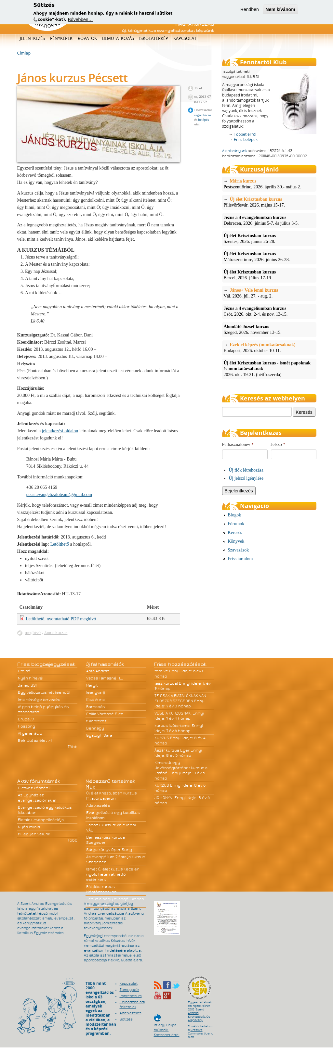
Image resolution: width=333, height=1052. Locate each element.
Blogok (234, 515)
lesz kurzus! (166, 683)
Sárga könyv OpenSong (109, 849)
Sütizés (126, 1019)
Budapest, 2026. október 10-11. (269, 347)
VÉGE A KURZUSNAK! (173, 713)
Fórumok (236, 523)
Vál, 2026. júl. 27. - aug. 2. (269, 292)
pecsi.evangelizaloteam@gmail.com (59, 494)
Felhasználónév (238, 444)
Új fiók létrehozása (246, 470)
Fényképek (61, 38)
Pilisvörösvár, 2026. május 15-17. (269, 202)
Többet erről (245, 134)
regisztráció (202, 115)
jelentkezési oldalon (60, 430)
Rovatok (87, 38)
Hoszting (26, 726)
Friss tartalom (240, 558)
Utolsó (24, 671)
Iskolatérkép (153, 38)
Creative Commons (195, 1031)
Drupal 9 (26, 719)
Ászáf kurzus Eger (172, 750)
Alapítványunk (234, 151)
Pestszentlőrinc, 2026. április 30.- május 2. (269, 183)
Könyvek (236, 541)
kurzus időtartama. (172, 725)
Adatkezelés (98, 805)
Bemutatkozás (118, 38)
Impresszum (131, 996)
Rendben (249, 8)
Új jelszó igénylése (246, 478)
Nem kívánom (280, 8)
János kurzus (56, 632)
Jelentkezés (32, 38)
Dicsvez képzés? (34, 788)
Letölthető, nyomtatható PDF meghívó (61, 618)
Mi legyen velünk (34, 834)
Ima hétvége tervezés (39, 699)
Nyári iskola (29, 827)
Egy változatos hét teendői (44, 692)
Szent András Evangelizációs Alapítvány (199, 1015)
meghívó (33, 632)
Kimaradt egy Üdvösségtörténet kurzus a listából (180, 767)
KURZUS (161, 738)
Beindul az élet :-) (35, 740)
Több (72, 746)
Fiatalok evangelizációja (41, 820)
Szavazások (238, 550)
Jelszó (278, 444)
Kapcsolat (184, 38)
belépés (203, 119)
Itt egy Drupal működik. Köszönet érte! (167, 1027)
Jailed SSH (28, 685)
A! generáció (30, 733)
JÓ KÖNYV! (163, 797)
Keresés (235, 532)
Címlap (24, 53)
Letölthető (59, 544)
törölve (161, 671)
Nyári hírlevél (30, 678)
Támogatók (129, 990)
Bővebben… (80, 18)
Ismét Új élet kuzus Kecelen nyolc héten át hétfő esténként (113, 874)
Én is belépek (246, 139)
